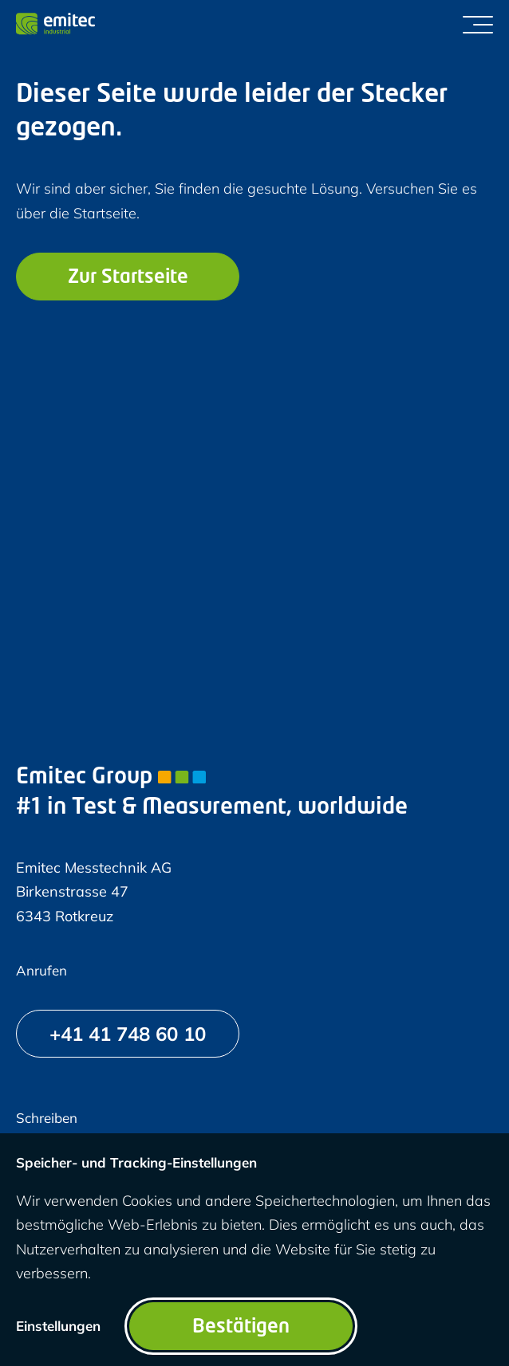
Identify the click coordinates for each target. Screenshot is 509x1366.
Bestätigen (241, 1327)
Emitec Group (111, 778)
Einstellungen (58, 1325)
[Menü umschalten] (478, 24)
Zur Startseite (128, 278)
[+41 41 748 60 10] (127, 1034)
